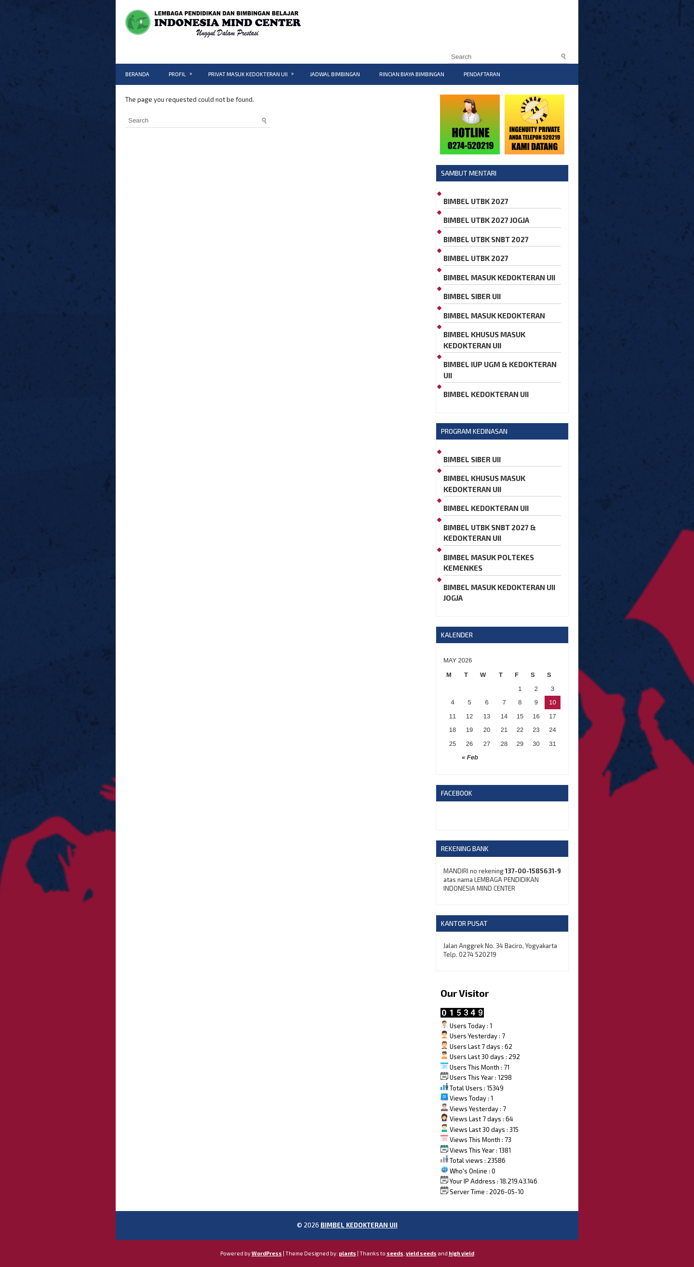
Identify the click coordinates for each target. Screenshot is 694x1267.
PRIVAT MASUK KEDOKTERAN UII (254, 70)
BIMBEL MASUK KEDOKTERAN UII (499, 277)
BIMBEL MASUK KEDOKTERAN (494, 315)
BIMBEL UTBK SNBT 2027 (486, 239)
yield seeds (421, 1253)
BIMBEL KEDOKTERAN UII (486, 394)
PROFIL (184, 70)
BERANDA (137, 74)
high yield (461, 1253)
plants (347, 1253)
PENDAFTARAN (482, 74)
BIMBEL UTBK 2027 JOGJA (486, 220)
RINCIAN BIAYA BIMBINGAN (411, 74)
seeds (395, 1253)
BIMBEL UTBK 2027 (475, 201)
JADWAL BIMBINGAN (335, 74)
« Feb (470, 757)
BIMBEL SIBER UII (472, 296)
